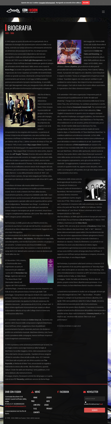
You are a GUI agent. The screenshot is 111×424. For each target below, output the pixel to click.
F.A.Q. (35, 408)
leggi (101, 404)
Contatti (36, 412)
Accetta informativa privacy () (93, 404)
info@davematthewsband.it (15, 406)
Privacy (49, 408)
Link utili (36, 404)
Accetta (86, 2)
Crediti (49, 397)
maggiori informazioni (46, 2)
